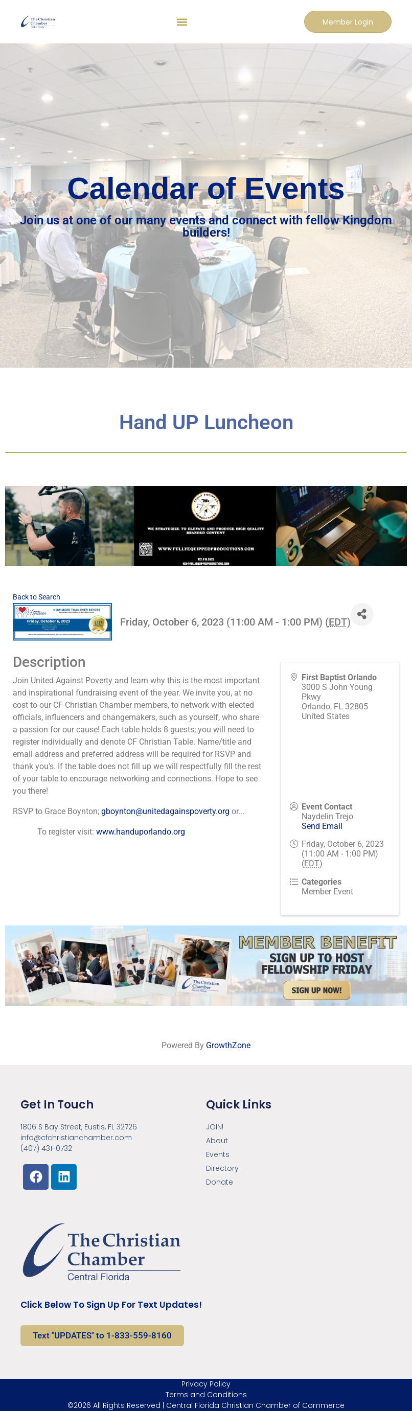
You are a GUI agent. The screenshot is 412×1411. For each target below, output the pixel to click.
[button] (181, 21)
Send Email (322, 826)
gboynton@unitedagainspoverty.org (165, 811)
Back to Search (36, 597)
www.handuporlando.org (140, 832)
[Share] (362, 614)
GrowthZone (228, 1045)
